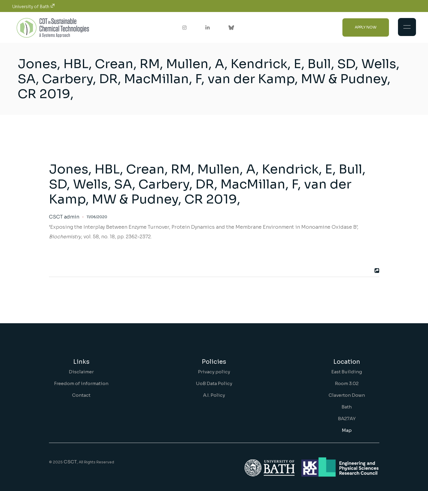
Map (347, 430)
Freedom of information (81, 383)
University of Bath (33, 6)
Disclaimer (81, 372)
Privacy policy (214, 372)
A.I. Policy (214, 395)
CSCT (70, 462)
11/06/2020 (97, 217)
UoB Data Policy (214, 383)
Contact (81, 395)
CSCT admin (64, 217)
